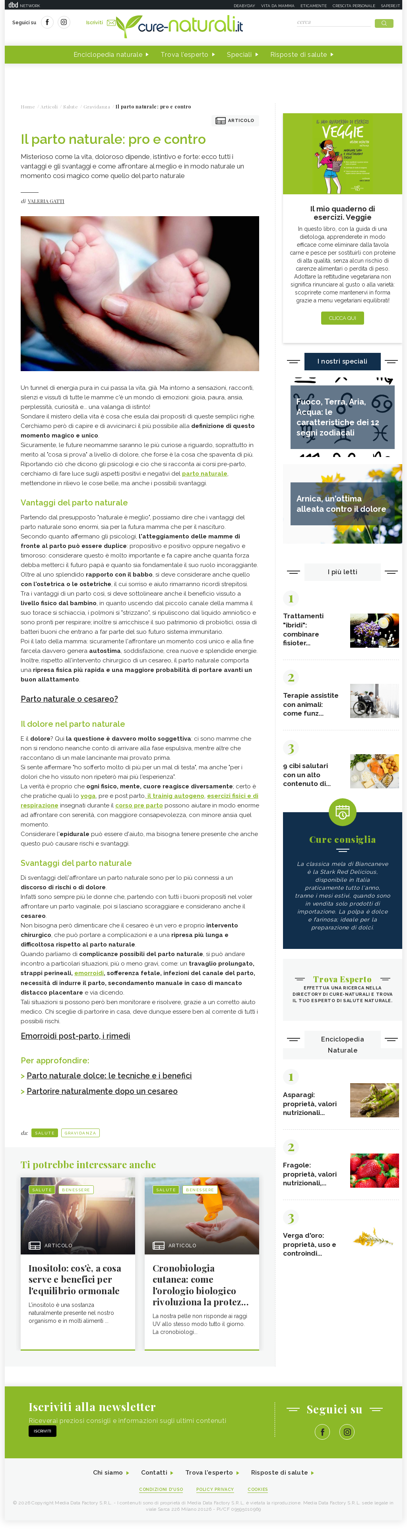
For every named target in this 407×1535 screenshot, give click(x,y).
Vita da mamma (278, 6)
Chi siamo (105, 1487)
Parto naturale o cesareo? (71, 699)
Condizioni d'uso (159, 1503)
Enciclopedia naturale (108, 55)
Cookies (260, 1503)
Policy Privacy (216, 1503)
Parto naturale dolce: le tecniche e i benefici (113, 1075)
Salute (44, 1132)
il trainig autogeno (175, 795)
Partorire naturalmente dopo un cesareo (106, 1090)
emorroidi (89, 973)
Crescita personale (354, 6)
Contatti (153, 1487)
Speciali (239, 55)
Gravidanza (80, 1132)
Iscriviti (101, 23)
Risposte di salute (299, 55)
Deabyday (244, 6)
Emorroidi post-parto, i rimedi (78, 1035)
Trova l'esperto (185, 55)
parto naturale (204, 474)
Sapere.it (390, 6)
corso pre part (137, 805)
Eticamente (313, 6)
